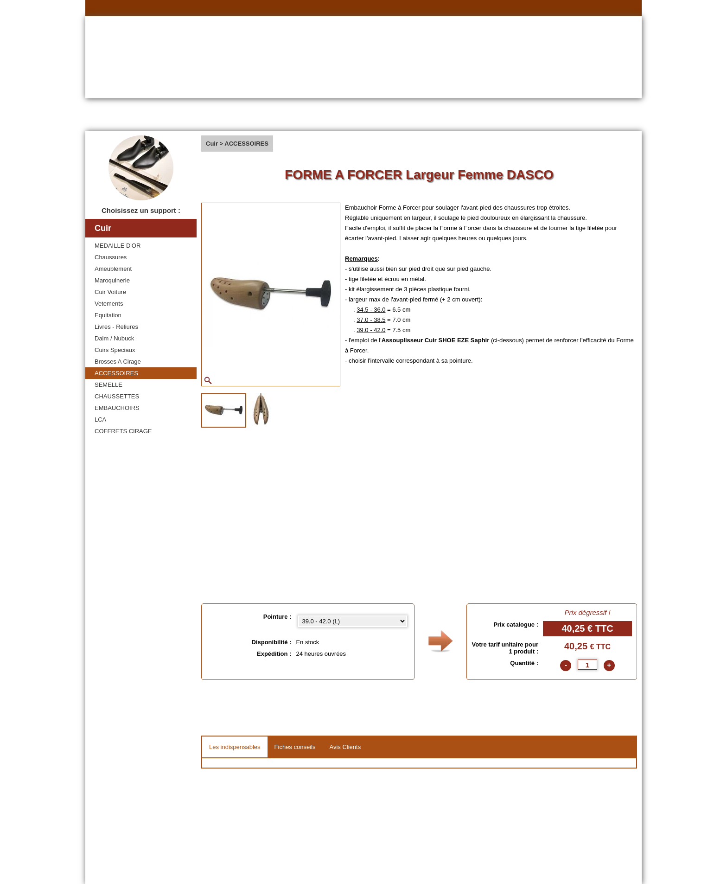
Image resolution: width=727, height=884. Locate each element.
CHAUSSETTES (117, 396)
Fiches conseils (295, 746)
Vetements (109, 303)
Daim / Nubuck (114, 338)
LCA (100, 419)
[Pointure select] (352, 621)
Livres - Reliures (116, 326)
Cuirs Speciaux (115, 349)
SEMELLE (108, 384)
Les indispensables (235, 746)
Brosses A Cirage (118, 361)
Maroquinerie (112, 280)
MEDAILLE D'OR (117, 245)
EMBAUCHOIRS (117, 407)
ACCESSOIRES (116, 373)
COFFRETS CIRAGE (123, 431)
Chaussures (111, 257)
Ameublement (113, 268)
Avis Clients (345, 746)
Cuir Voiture (110, 291)
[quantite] (587, 665)
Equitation (108, 315)
